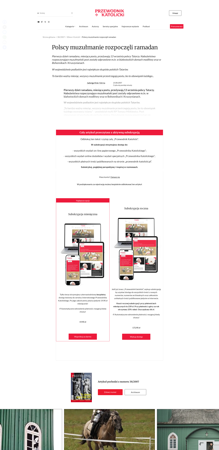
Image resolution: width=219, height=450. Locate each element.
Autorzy (95, 26)
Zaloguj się (115, 177)
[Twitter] (45, 22)
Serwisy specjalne (110, 26)
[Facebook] (41, 22)
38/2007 (134, 381)
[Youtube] (38, 22)
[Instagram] (48, 22)
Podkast (146, 26)
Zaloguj (175, 13)
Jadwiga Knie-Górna (96, 83)
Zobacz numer (110, 392)
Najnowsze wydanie (130, 26)
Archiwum (135, 392)
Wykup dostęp (136, 336)
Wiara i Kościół (73, 37)
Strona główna (49, 37)
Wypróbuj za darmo (82, 336)
